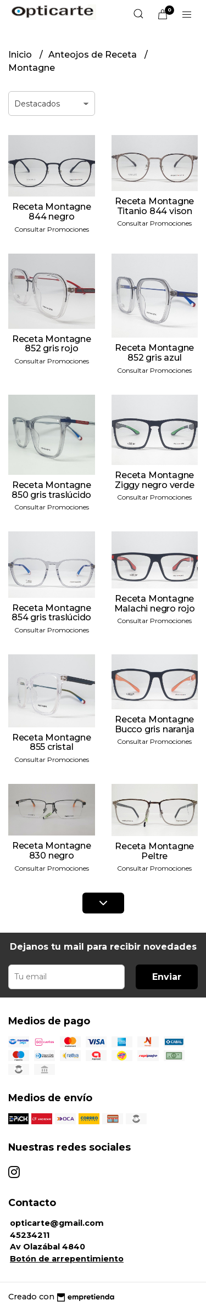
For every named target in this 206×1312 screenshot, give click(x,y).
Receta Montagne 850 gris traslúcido (51, 490)
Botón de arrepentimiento (67, 1259)
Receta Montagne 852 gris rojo (51, 344)
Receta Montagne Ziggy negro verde (154, 480)
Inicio (21, 54)
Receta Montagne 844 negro (51, 211)
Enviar (166, 977)
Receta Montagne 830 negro (51, 850)
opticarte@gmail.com (57, 1223)
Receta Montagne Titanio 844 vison (154, 206)
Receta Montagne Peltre (154, 851)
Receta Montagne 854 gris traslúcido (51, 613)
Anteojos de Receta (93, 54)
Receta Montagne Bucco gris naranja (154, 724)
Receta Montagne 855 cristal (51, 742)
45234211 (29, 1235)
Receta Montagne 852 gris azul (154, 353)
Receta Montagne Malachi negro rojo (154, 603)
